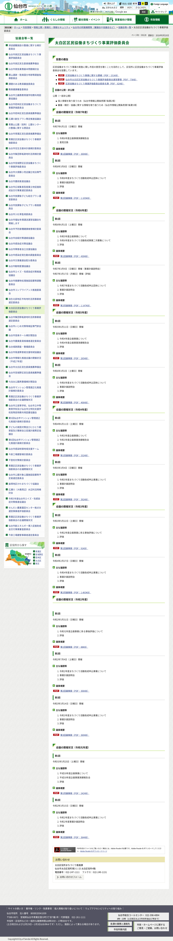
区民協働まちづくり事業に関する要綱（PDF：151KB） (92, 75)
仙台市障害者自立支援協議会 (23, 249)
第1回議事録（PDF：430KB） (74, 256)
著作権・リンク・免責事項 (39, 908)
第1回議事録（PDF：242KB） (74, 793)
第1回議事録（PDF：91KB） (74, 548)
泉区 (37, 563)
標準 (135, 3)
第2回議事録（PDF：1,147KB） (75, 305)
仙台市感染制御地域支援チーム (24, 448)
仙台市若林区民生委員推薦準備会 (25, 113)
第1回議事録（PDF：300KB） (74, 153)
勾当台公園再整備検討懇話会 (23, 381)
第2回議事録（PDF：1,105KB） (75, 198)
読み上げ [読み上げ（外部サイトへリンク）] (111, 3)
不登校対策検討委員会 (19, 460)
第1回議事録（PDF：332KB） (74, 455)
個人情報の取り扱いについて (68, 908)
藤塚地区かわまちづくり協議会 (24, 483)
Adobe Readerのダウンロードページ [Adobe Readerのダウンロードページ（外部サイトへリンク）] (93, 851)
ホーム (17, 27)
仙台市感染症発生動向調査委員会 (25, 254)
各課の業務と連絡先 (120, 923)
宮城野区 (39, 554)
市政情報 (27, 27)
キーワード (96, 12)
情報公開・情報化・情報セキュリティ (52, 27)
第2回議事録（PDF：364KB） (74, 837)
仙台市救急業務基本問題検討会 (24, 69)
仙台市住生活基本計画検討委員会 (25, 148)
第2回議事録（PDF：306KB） (74, 691)
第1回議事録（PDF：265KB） (74, 358)
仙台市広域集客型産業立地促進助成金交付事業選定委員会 (25, 188)
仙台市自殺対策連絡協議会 (22, 237)
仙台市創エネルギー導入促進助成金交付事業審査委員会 (25, 527)
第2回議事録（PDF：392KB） (74, 499)
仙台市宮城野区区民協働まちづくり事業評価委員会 (25, 164)
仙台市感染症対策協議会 (20, 243)
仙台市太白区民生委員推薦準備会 (25, 367)
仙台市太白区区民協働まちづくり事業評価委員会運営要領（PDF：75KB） (102, 79)
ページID (108, 12)
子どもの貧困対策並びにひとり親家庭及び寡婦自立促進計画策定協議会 (25, 430)
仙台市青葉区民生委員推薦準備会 (25, 133)
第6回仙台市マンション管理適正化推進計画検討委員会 (24, 441)
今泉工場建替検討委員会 (20, 454)
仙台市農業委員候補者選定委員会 (25, 340)
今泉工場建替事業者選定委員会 (24, 535)
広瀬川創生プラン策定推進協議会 (25, 118)
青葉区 (38, 551)
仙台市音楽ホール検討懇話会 (23, 335)
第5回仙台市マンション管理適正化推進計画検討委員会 (24, 419)
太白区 (38, 560)
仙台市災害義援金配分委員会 (23, 260)
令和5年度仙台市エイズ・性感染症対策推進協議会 (24, 500)
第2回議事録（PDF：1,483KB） (75, 592)
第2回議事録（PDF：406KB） (74, 402)
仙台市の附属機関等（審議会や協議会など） (94, 27)
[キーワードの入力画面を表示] (91, 12)
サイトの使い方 (15, 908)
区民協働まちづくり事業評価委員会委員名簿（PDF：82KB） (95, 83)
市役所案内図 (120, 929)
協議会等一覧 (124, 27)
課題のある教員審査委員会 (22, 83)
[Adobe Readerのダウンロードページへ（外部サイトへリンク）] (65, 848)
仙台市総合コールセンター (131, 915)
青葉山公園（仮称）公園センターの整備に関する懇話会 (25, 126)
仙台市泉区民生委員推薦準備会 (24, 63)
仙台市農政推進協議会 (19, 181)
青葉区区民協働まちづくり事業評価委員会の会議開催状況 (25, 398)
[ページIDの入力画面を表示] (104, 12)
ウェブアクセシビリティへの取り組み (103, 908)
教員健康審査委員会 (18, 89)
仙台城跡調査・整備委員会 (22, 346)
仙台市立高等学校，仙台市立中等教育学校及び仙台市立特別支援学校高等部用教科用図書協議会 (25, 409)
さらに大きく (141, 7)
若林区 (38, 557)
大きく (130, 7)
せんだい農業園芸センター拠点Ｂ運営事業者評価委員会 (25, 509)
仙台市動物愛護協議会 (19, 266)
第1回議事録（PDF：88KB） (74, 647)
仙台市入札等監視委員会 (20, 214)
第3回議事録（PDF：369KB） (74, 735)
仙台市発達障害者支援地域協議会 (25, 352)
